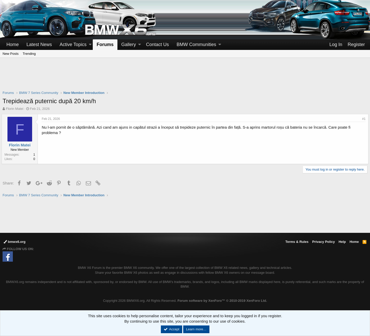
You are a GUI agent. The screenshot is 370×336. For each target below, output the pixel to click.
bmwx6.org (14, 242)
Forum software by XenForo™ (222, 301)
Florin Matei (14, 109)
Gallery (128, 44)
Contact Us (157, 44)
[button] (90, 44)
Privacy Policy (323, 242)
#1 (363, 119)
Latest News (39, 44)
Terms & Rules (296, 242)
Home (12, 44)
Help (342, 242)
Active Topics (73, 44)
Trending (29, 54)
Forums (105, 44)
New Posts (10, 54)
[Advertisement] (185, 77)
